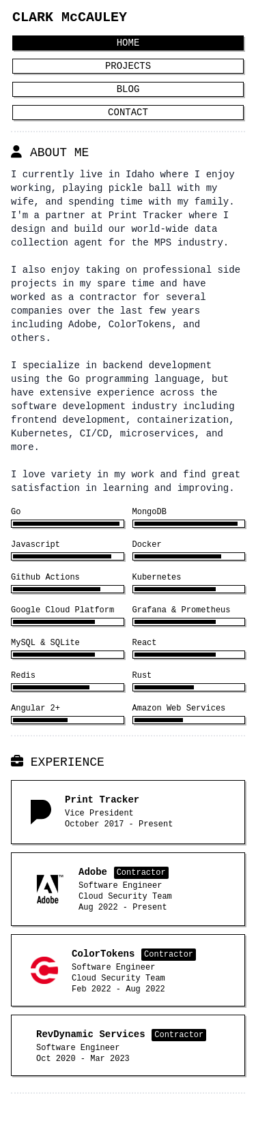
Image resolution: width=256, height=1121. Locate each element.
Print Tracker (146, 215)
